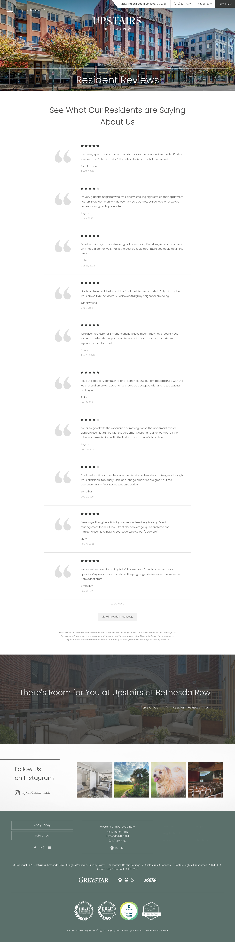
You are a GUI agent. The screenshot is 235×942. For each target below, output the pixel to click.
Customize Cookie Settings (124, 865)
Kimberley (87, 586)
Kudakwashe (89, 166)
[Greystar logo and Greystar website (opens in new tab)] (93, 881)
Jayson (85, 213)
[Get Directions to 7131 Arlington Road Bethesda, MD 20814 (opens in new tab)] (144, 4)
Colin (84, 260)
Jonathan (87, 491)
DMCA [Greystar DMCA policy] (215, 865)
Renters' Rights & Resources (191, 865)
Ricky (84, 397)
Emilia (84, 350)
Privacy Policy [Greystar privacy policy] (97, 865)
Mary (84, 539)
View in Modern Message (117, 616)
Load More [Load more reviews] (117, 603)
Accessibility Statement (111, 869)
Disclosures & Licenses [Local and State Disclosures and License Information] (157, 865)
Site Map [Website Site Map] (133, 869)
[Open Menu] (10, 10)
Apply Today (33, 10)
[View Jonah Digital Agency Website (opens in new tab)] (150, 880)
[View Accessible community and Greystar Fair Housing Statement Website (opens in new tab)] (132, 880)
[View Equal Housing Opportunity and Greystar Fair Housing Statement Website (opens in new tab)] (126, 880)
